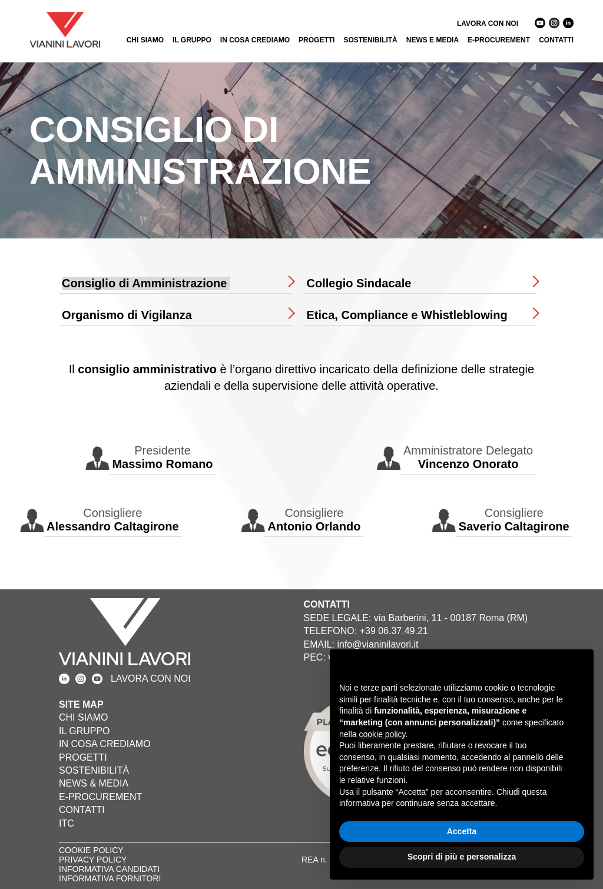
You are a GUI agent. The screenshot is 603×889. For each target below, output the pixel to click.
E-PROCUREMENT (499, 40)
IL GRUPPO (192, 40)
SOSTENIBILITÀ (370, 40)
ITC (66, 823)
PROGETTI (316, 40)
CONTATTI (556, 40)
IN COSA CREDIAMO (255, 40)
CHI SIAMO (145, 40)
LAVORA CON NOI (487, 23)
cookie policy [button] (382, 734)
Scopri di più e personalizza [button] (461, 856)
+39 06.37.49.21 (394, 631)
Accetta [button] (462, 831)
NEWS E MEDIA (432, 40)
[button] (578, 668)
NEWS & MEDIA (93, 783)
